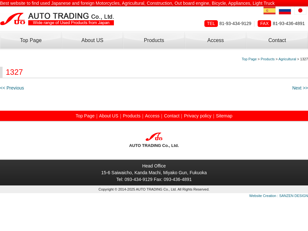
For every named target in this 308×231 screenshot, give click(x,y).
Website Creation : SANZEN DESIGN (278, 196)
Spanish (269, 10)
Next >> (300, 87)
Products (154, 40)
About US (92, 40)
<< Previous (12, 87)
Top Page (31, 40)
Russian (285, 10)
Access (215, 40)
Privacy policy (197, 115)
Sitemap (224, 115)
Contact (277, 40)
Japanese (300, 10)
